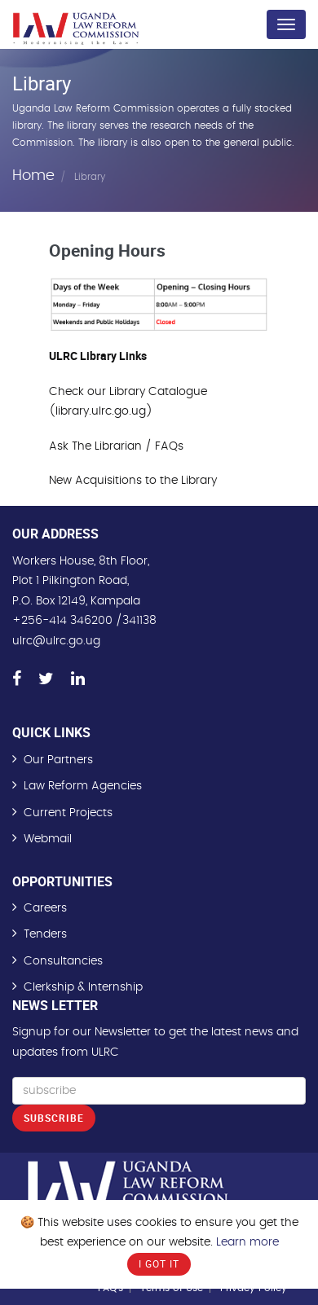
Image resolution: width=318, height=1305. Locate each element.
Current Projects (68, 813)
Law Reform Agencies (83, 786)
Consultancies (63, 961)
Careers (45, 908)
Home (33, 176)
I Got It (159, 1263)
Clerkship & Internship (83, 987)
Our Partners (58, 760)
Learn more (247, 1242)
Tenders (45, 934)
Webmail (48, 839)
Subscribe (54, 1117)
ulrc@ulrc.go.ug (56, 641)
